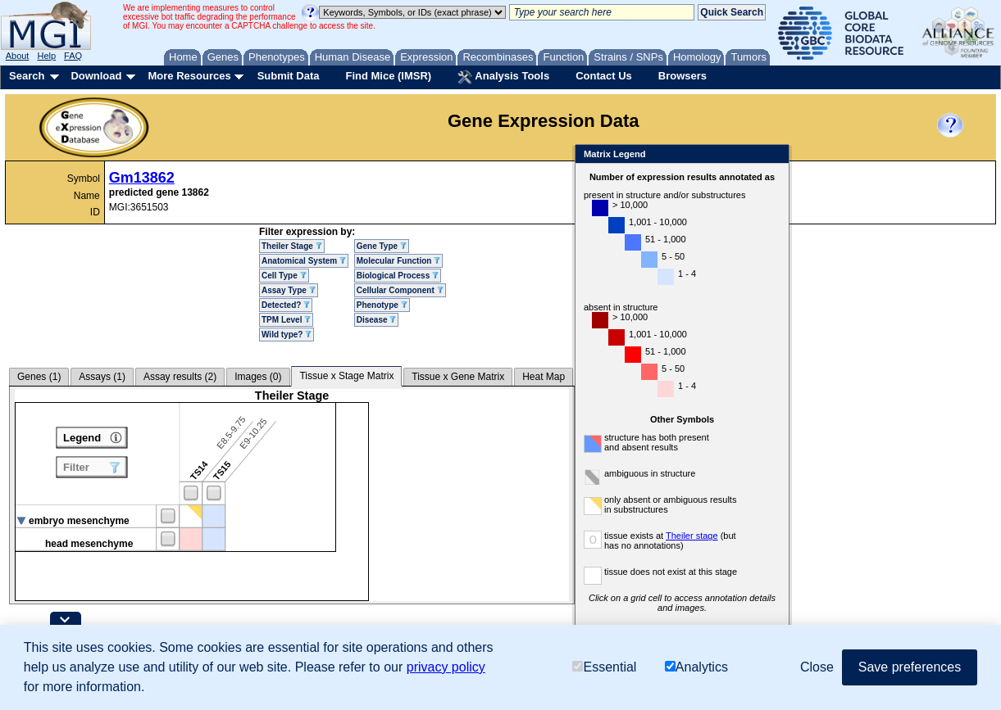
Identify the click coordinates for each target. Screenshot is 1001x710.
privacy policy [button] (446, 667)
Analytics (696, 667)
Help (46, 56)
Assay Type (289, 290)
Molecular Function (398, 260)
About (18, 56)
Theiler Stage (292, 246)
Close (773, 155)
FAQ (73, 56)
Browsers (682, 76)
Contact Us (604, 76)
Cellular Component (400, 290)
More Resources (189, 76)
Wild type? (287, 334)
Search (26, 76)
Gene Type (382, 246)
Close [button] (817, 667)
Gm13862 (142, 178)
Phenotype (382, 305)
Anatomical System (304, 260)
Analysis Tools (503, 77)
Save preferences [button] (909, 667)
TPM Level (286, 319)
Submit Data (288, 76)
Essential (604, 667)
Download (96, 76)
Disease (377, 319)
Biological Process (398, 275)
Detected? (286, 305)
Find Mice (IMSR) (388, 76)
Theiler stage (692, 535)
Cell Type (284, 275)
